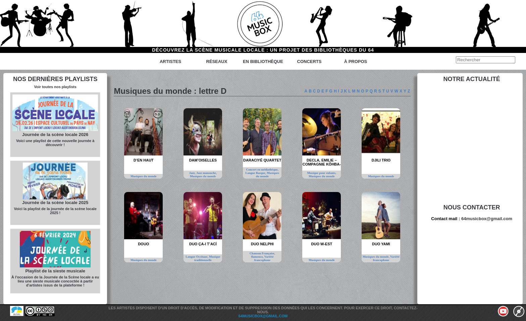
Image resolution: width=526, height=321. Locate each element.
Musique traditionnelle (207, 258)
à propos (355, 61)
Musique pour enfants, (321, 173)
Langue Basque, (256, 173)
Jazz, (193, 173)
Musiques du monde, (376, 256)
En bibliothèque (263, 61)
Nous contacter (471, 207)
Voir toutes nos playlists (55, 87)
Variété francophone (264, 258)
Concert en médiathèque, (262, 169)
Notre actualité (471, 79)
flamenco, (257, 256)
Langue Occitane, (197, 256)
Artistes (170, 61)
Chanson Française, (262, 253)
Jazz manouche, (206, 173)
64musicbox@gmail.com (486, 218)
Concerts (309, 61)
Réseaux (216, 61)
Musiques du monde (143, 176)
